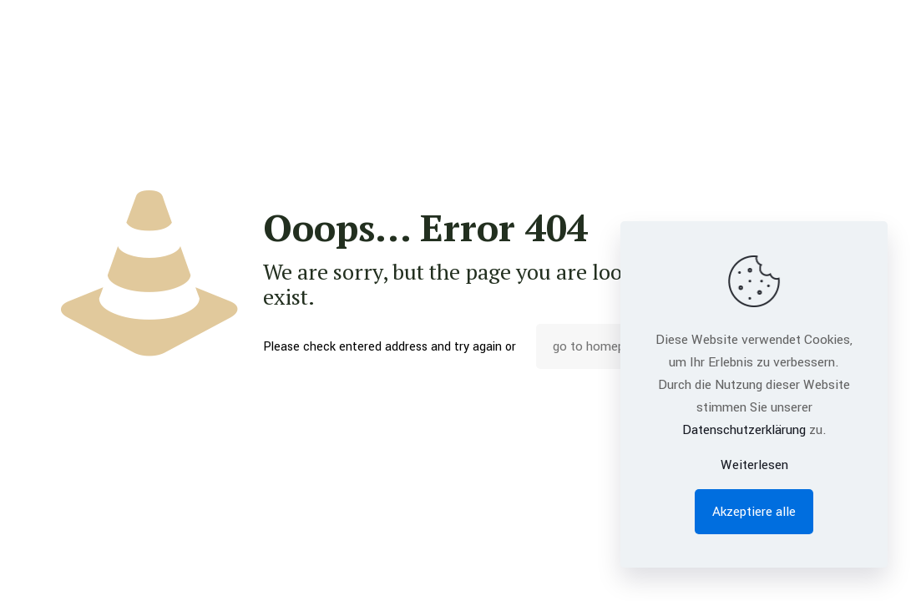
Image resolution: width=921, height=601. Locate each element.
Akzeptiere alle (754, 512)
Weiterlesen (754, 465)
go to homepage (599, 346)
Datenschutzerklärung (744, 430)
